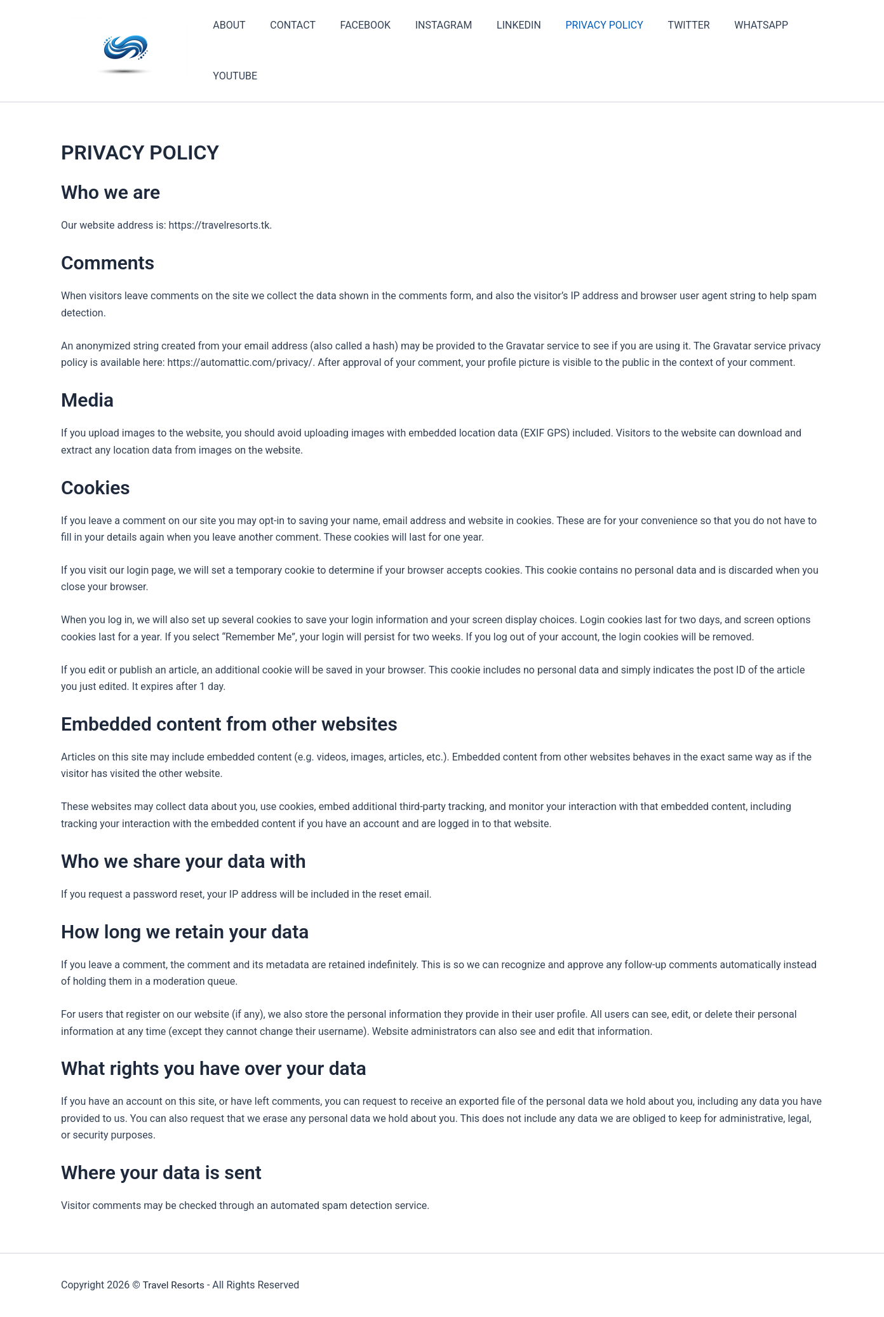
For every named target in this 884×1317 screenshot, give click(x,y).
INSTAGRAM (428, 25)
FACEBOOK (355, 25)
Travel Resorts (174, 1285)
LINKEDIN (500, 25)
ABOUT (227, 25)
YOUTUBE (233, 76)
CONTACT (286, 25)
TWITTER (661, 25)
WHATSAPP (729, 25)
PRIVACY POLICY (581, 25)
